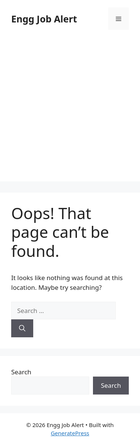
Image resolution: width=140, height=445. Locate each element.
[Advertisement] (70, 111)
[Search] (22, 328)
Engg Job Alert (44, 18)
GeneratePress (70, 433)
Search (21, 372)
